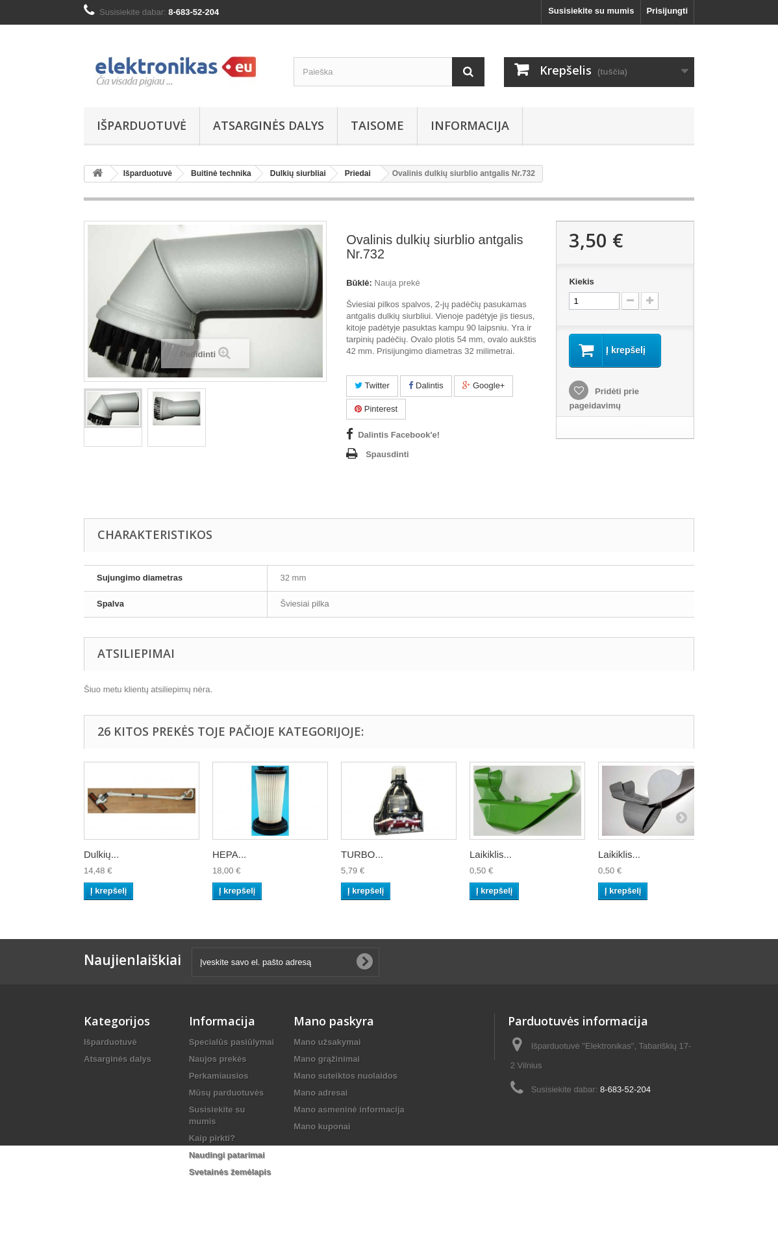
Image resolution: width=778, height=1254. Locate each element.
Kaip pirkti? (212, 1138)
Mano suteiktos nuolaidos (345, 1076)
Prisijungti (667, 11)
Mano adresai (320, 1092)
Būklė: (359, 283)
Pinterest (376, 409)
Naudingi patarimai (227, 1155)
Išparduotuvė (141, 125)
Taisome (377, 125)
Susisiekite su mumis (591, 11)
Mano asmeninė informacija (349, 1109)
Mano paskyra (334, 1021)
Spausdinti (387, 454)
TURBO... (362, 854)
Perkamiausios (219, 1076)
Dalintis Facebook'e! (399, 435)
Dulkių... (101, 854)
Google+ (483, 385)
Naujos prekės (218, 1059)
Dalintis (425, 385)
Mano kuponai (322, 1126)
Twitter (372, 385)
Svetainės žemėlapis (230, 1172)
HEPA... (229, 854)
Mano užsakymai (327, 1042)
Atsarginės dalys (268, 125)
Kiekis (581, 281)
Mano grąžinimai (327, 1059)
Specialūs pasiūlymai (232, 1042)
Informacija (470, 125)
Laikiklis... (491, 854)
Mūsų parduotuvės (226, 1092)
